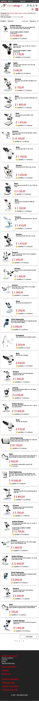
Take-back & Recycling (8, 663)
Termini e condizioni (7, 658)
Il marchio (4, 660)
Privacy (4, 662)
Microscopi (10, 13)
